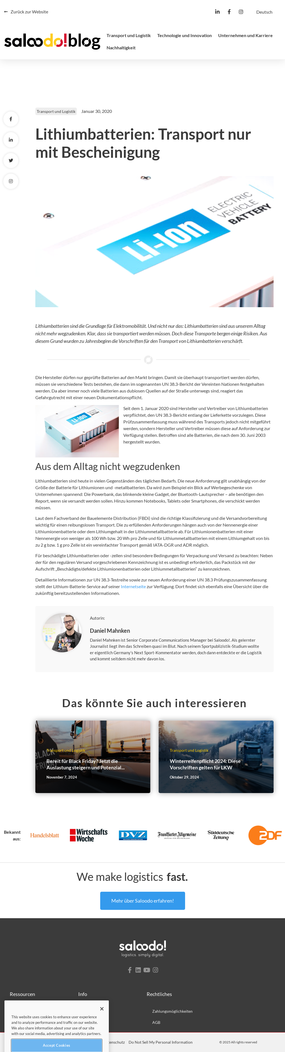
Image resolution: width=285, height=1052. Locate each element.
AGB (156, 1022)
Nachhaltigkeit (121, 47)
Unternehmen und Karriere (245, 35)
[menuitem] (264, 12)
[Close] (102, 1018)
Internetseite (133, 586)
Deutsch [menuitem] (264, 11)
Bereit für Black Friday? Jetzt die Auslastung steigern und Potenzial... (85, 764)
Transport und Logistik (129, 35)
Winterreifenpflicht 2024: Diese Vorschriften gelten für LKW (205, 764)
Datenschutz (114, 1042)
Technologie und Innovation (184, 35)
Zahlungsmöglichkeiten (172, 1011)
